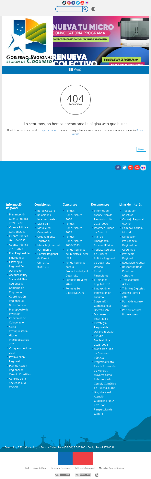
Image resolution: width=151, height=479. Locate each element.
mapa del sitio (48, 130)
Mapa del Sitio (39, 468)
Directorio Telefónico (61, 468)
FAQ (27, 468)
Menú (75, 69)
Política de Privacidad (85, 468)
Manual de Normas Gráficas (111, 468)
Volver (141, 149)
